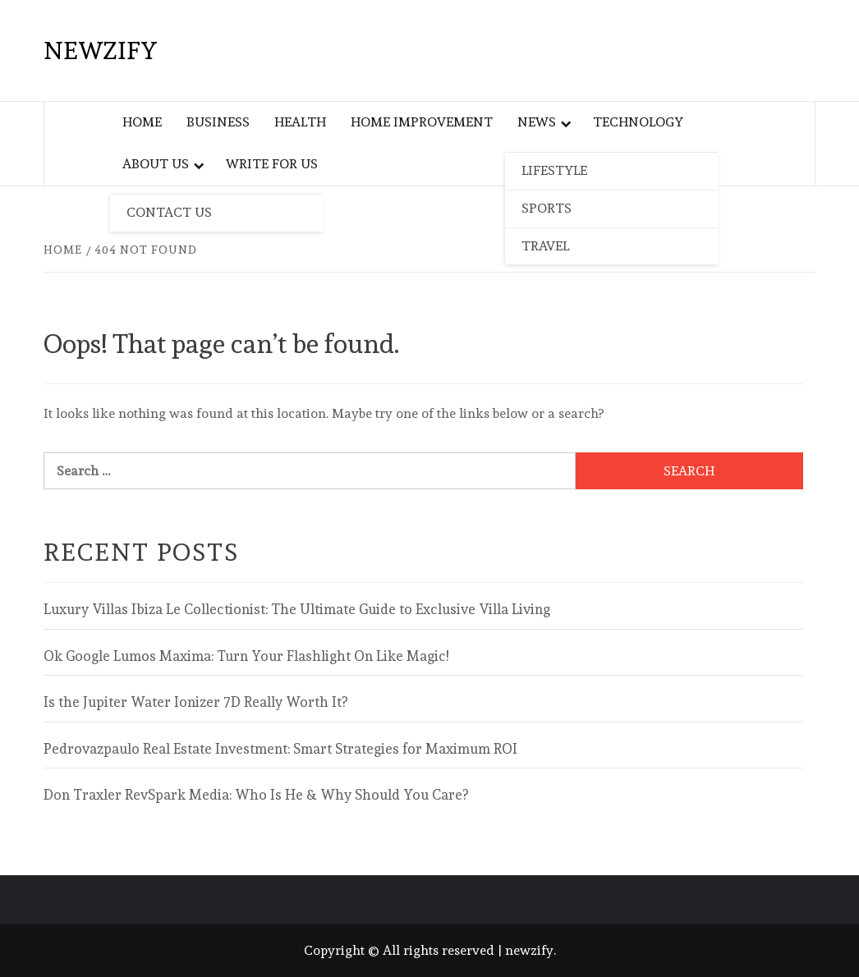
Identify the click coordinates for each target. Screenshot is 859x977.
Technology (638, 122)
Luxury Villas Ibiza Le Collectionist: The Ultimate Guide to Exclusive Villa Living (297, 609)
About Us (155, 164)
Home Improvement (422, 122)
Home (142, 122)
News (536, 122)
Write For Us (272, 164)
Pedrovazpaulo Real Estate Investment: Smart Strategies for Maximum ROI (280, 749)
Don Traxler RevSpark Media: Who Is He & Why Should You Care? (256, 795)
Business (218, 122)
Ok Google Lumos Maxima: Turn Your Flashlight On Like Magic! (246, 656)
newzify (101, 50)
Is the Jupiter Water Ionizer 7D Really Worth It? (195, 702)
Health (300, 122)
